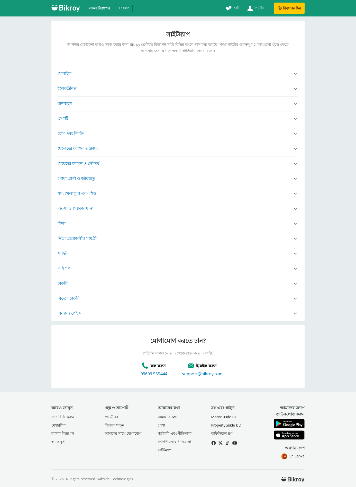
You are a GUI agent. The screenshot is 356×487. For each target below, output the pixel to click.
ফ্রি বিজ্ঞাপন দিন (289, 8)
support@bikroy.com (202, 374)
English (124, 8)
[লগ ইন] (255, 8)
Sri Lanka (293, 456)
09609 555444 (154, 374)
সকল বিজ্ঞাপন (99, 8)
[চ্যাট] (232, 8)
